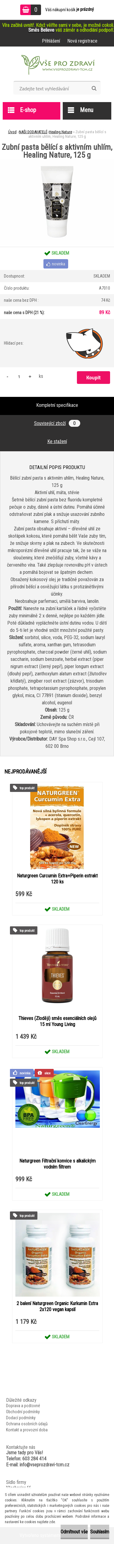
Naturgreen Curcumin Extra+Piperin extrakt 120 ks (57, 879)
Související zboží (57, 423)
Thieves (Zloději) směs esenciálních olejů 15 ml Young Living (57, 1021)
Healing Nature (60, 132)
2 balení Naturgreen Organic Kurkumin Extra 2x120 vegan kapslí (57, 1306)
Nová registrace (82, 41)
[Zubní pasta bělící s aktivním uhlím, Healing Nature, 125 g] (57, 161)
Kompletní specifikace (57, 405)
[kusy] (19, 376)
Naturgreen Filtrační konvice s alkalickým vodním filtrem (57, 1164)
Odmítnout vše (74, 1532)
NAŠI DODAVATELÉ (33, 132)
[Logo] (57, 66)
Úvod (12, 132)
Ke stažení (57, 441)
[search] (94, 88)
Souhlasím (99, 1532)
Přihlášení (51, 41)
